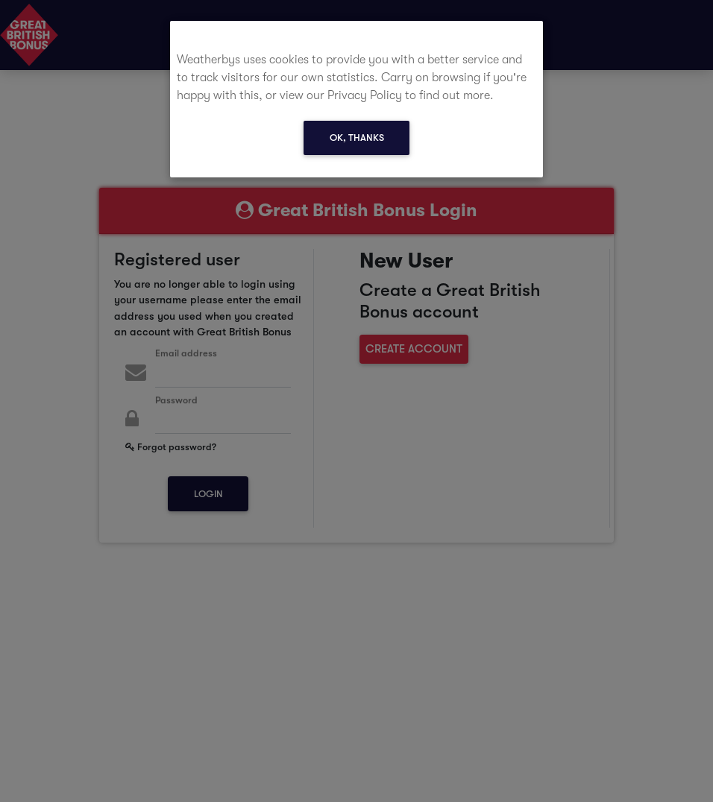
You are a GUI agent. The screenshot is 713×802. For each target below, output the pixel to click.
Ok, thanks (357, 137)
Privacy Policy (364, 95)
